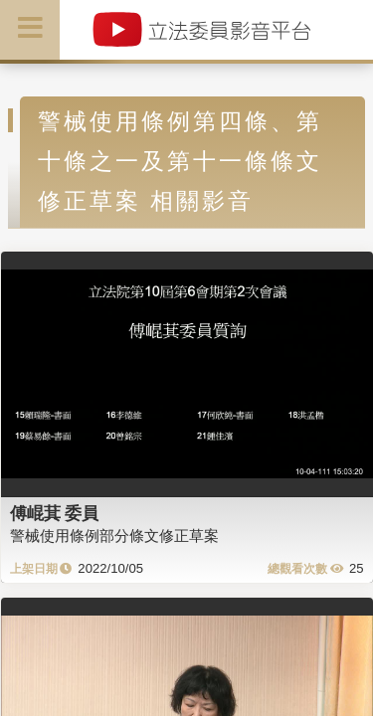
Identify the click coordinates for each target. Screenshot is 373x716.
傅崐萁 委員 (54, 513)
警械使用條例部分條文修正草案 (114, 535)
